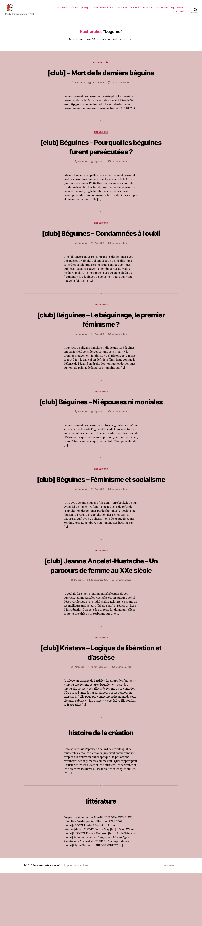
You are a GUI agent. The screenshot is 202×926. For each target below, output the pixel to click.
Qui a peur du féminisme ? (47, 918)
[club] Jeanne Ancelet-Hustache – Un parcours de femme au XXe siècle (101, 613)
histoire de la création (67, 9)
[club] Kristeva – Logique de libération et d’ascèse (101, 705)
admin (81, 96)
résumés (148, 9)
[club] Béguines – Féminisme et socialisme (101, 517)
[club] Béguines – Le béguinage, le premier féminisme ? (101, 343)
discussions (162, 9)
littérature (121, 9)
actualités (135, 9)
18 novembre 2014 (100, 720)
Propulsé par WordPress (76, 918)
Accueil (180, 13)
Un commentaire (120, 175)
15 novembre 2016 (99, 633)
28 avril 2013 (98, 96)
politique (85, 9)
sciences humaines (103, 9)
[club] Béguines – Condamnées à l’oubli (101, 251)
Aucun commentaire (120, 96)
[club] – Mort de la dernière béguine (101, 81)
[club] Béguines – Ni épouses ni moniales (101, 430)
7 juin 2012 (99, 175)
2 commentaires (123, 720)
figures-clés (177, 9)
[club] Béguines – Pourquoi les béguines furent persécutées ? (101, 160)
